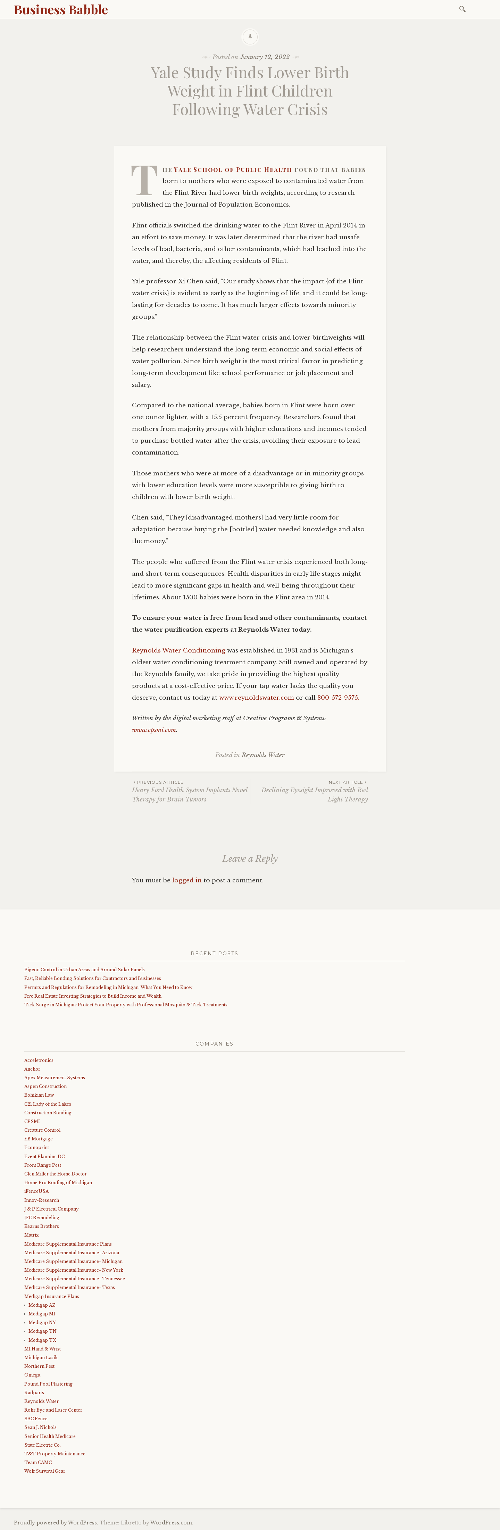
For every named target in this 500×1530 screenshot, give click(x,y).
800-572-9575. (338, 697)
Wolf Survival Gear (44, 1471)
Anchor (32, 1069)
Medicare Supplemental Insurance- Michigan (73, 1261)
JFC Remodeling (41, 1217)
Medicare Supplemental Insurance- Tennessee (74, 1278)
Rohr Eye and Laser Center (53, 1410)
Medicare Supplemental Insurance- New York (73, 1270)
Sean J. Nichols (40, 1427)
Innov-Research (41, 1200)
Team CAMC (38, 1462)
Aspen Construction (45, 1086)
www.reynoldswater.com (256, 697)
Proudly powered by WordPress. (56, 1523)
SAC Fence (36, 1418)
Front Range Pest (42, 1165)
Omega (32, 1375)
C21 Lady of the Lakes (47, 1104)
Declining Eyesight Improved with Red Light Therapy (309, 791)
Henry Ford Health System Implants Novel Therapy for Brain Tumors (191, 791)
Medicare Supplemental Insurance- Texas (69, 1287)
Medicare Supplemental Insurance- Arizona (71, 1252)
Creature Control (42, 1130)
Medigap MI (41, 1313)
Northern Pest (39, 1366)
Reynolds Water (263, 755)
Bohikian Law (39, 1095)
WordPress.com (171, 1523)
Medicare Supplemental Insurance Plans (68, 1244)
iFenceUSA (36, 1191)
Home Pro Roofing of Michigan (58, 1182)
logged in (187, 880)
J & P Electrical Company (51, 1209)
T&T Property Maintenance (54, 1453)
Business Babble (61, 9)
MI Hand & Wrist (42, 1349)
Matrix (31, 1235)
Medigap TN (42, 1331)
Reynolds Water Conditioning (178, 650)
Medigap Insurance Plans (51, 1296)
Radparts (34, 1392)
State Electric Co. (42, 1445)
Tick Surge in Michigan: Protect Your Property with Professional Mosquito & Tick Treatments (125, 1004)
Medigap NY (42, 1322)
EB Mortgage (38, 1138)
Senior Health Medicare (50, 1436)
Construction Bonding (48, 1112)
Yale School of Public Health (233, 169)
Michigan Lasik (41, 1357)
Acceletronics (38, 1060)
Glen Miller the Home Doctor (55, 1173)
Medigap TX (42, 1340)
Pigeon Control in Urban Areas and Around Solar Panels (84, 969)
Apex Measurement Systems (54, 1077)
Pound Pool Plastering (48, 1384)
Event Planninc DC (44, 1156)
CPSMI (32, 1121)
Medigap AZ (41, 1305)
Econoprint (36, 1147)
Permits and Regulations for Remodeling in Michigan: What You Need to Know (108, 987)
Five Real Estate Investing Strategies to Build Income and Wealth (92, 996)
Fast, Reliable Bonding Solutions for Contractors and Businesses (92, 978)
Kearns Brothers (41, 1226)
